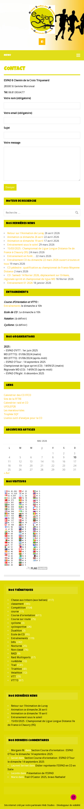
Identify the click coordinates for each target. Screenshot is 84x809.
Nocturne (16, 645)
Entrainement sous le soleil (22, 244)
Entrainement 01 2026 (20, 282)
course (15, 611)
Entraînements (12, 305)
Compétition (18, 607)
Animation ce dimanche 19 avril (25, 240)
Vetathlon (16, 672)
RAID (14, 653)
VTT (13, 676)
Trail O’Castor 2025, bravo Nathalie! (44, 777)
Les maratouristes (14, 410)
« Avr (7, 473)
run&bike (16, 661)
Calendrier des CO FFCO (17, 395)
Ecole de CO (18, 634)
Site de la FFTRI (12, 398)
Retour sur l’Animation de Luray (25, 233)
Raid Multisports (20, 657)
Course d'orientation (23, 615)
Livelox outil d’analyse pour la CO (23, 418)
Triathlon (16, 668)
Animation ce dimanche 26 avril (25, 237)
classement (17, 603)
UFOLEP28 (10, 406)
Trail (14, 665)
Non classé (17, 649)
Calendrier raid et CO (16, 402)
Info (13, 642)
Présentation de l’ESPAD (40, 773)
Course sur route (21, 619)
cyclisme (16, 622)
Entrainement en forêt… (21, 256)
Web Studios (48, 805)
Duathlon (16, 630)
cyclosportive (18, 626)
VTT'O (14, 680)
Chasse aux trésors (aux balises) (29, 600)
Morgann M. (18, 750)
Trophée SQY (11, 414)
